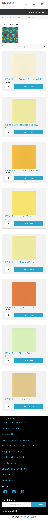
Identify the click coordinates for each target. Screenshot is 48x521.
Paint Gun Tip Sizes (11, 428)
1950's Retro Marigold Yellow (20, 261)
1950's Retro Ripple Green (19, 353)
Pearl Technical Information (15, 440)
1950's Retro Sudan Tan (17, 398)
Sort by (5, 45)
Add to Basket (29, 87)
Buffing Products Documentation (18, 445)
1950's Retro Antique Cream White (23, 79)
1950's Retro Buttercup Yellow (21, 124)
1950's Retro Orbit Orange (19, 307)
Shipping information (12, 451)
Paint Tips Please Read (13, 457)
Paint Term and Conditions (15, 422)
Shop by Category (36, 12)
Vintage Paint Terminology (15, 468)
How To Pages (9, 463)
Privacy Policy (8, 480)
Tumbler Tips (8, 434)
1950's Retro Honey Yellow (19, 216)
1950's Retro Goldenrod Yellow (21, 170)
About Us (6, 474)
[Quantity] (9, 86)
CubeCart (31, 516)
